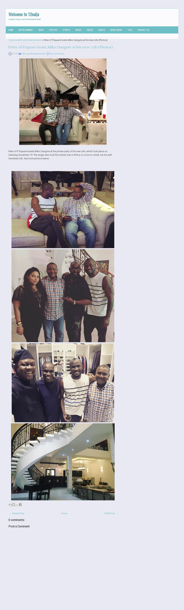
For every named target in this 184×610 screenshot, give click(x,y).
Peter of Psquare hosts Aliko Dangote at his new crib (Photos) (60, 47)
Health (101, 29)
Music (78, 29)
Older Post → (111, 513)
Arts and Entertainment (30, 40)
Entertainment (26, 29)
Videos (90, 29)
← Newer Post (17, 513)
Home (10, 29)
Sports (66, 29)
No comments (57, 53)
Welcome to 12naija (23, 14)
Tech (130, 29)
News (41, 29)
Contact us (143, 29)
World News (116, 29)
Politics (53, 29)
